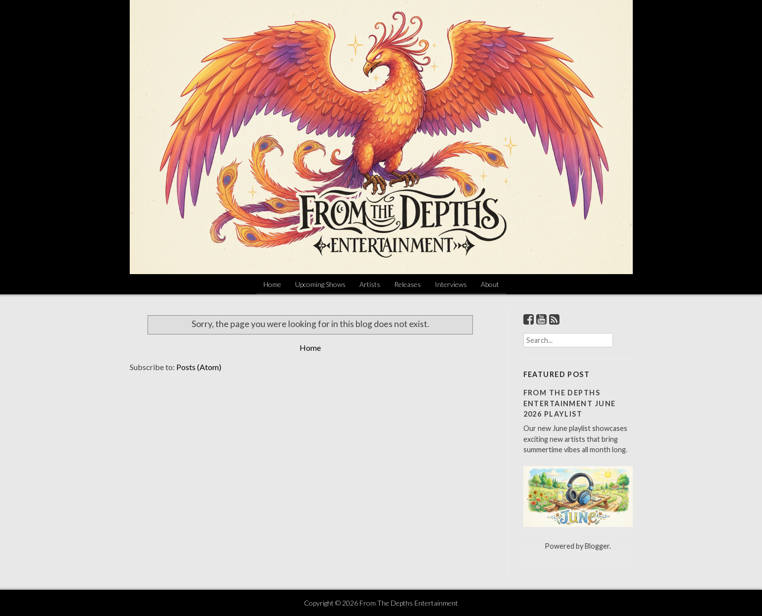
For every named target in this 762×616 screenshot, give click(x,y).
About (490, 284)
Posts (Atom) (198, 367)
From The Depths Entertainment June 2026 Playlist (569, 403)
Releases (407, 284)
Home (272, 284)
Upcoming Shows (320, 284)
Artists (369, 284)
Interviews (451, 284)
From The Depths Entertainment (408, 603)
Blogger (597, 546)
